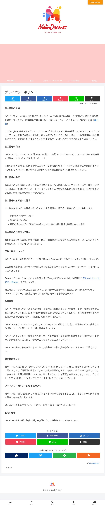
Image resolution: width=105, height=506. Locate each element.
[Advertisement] (52, 60)
